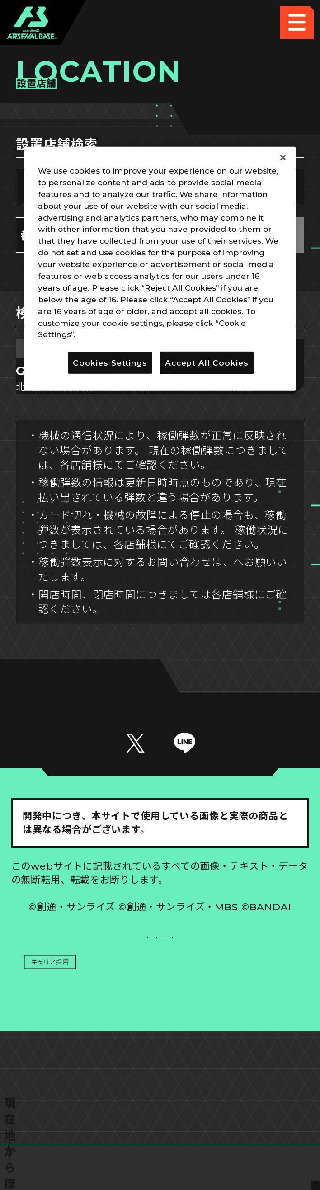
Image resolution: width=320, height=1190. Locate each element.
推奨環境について (85, 1004)
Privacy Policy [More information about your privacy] (106, 334)
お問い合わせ (234, 1037)
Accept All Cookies (207, 362)
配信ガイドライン (160, 1071)
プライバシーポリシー (85, 1037)
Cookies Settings (234, 1004)
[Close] (283, 158)
